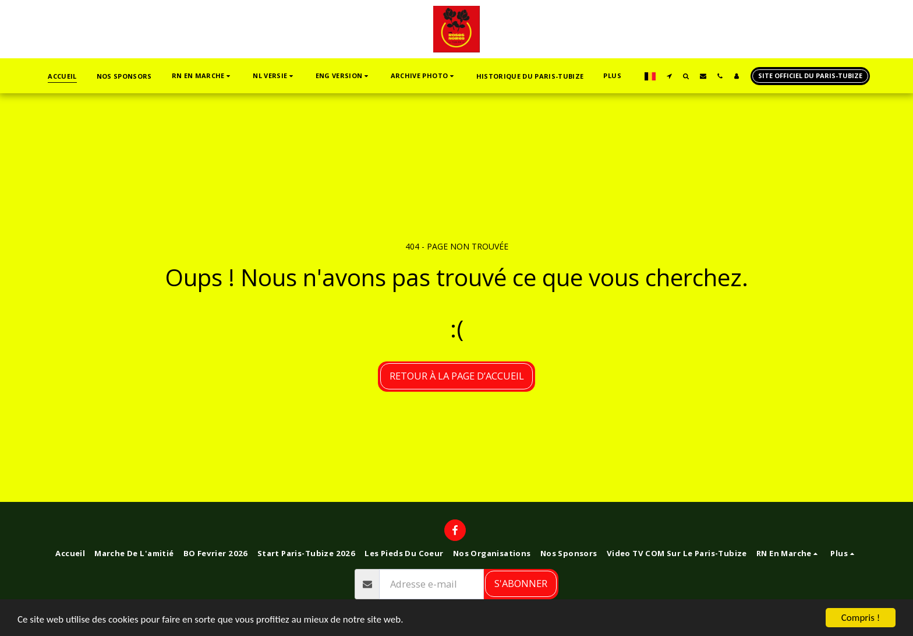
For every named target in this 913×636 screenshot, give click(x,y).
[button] (202, 76)
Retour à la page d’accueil (457, 375)
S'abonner (520, 583)
